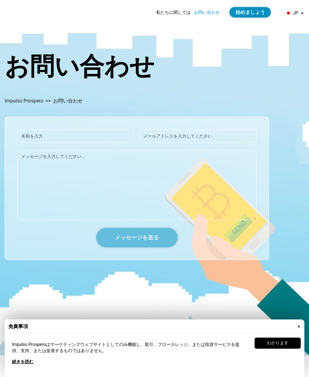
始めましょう (250, 12)
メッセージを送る (137, 237)
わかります (277, 342)
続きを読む (23, 361)
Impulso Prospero (24, 101)
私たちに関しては (173, 12)
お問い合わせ (207, 12)
